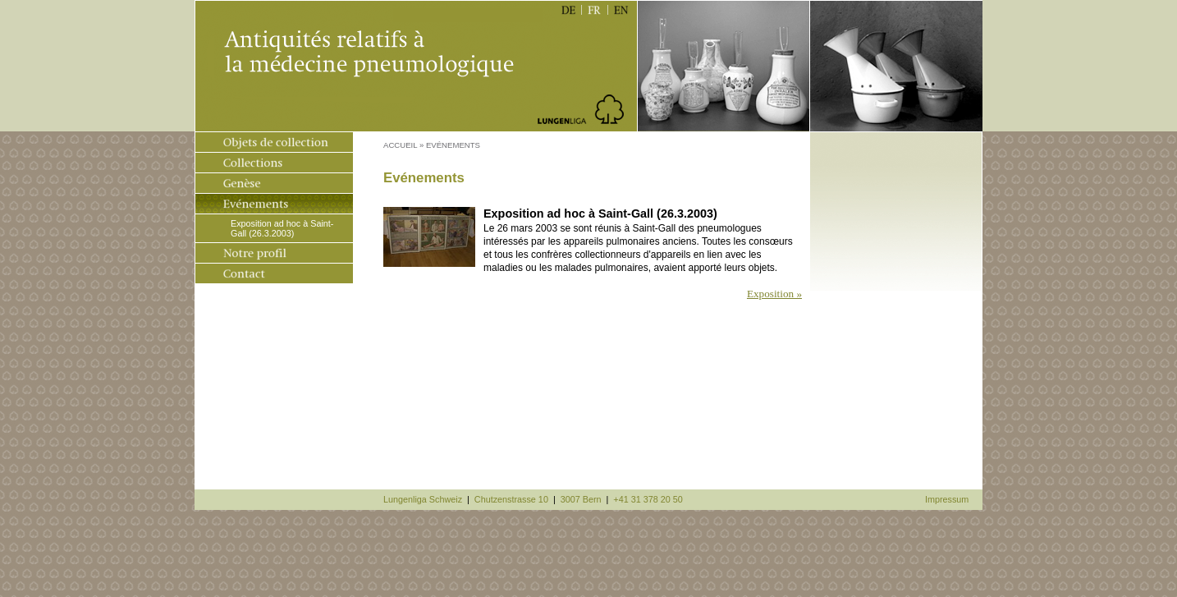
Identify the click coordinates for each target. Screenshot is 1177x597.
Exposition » (774, 293)
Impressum (947, 499)
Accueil (400, 144)
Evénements (453, 144)
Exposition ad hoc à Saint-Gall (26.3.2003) (282, 228)
